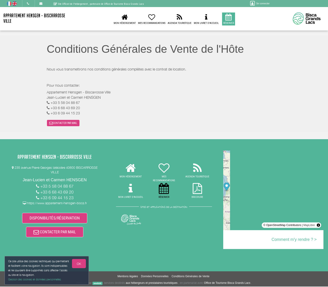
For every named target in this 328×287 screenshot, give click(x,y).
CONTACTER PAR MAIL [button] (63, 123)
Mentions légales (128, 277)
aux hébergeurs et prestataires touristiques (151, 283)
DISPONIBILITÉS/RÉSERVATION (55, 218)
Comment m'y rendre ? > (294, 239)
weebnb (97, 284)
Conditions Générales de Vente (190, 277)
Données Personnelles (155, 277)
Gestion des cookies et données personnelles (34, 279)
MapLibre (309, 225)
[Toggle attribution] (318, 225)
